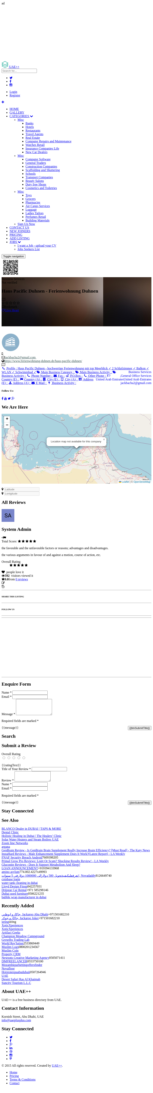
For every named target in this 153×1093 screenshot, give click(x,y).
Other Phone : (95, 375)
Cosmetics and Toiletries (41, 188)
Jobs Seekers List (29, 249)
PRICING (16, 234)
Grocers (31, 199)
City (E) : (51, 379)
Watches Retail (35, 145)
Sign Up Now (26, 224)
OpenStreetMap (141, 481)
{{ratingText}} (11, 768)
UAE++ (57, 1070)
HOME (14, 109)
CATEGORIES (21, 116)
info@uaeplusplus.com (16, 1025)
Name (7, 692)
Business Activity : (61, 383)
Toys (29, 195)
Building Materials (37, 220)
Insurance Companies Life (42, 148)
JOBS (15, 242)
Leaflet (124, 481)
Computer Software (38, 159)
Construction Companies (41, 166)
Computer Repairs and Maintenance (49, 141)
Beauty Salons (35, 181)
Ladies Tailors (35, 213)
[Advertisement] (76, 33)
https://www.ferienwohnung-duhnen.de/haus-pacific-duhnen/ (43, 361)
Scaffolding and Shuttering (43, 170)
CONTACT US (19, 227)
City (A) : (69, 379)
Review (8, 785)
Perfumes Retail (36, 216)
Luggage (31, 209)
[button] (104, 439)
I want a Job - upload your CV (37, 245)
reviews (22, 579)
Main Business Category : (55, 372)
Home (13, 1077)
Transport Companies (39, 177)
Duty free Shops (36, 184)
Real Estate (33, 137)
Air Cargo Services (38, 206)
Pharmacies (33, 202)
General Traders (36, 163)
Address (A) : (19, 383)
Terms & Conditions (22, 1084)
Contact (15, 1088)
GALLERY (17, 112)
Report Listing (13, 586)
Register (15, 95)
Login (13, 91)
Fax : (59, 375)
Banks (29, 123)
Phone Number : (39, 375)
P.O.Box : (74, 375)
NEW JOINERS (20, 231)
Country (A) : (30, 379)
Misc (21, 119)
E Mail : (39, 383)
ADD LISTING (20, 238)
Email (7, 696)
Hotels (30, 127)
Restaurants (33, 130)
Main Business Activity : (93, 372)
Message (8, 717)
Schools (31, 173)
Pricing (14, 1080)
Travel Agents (34, 134)
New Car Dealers (36, 152)
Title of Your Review (16, 772)
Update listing (15, 583)
